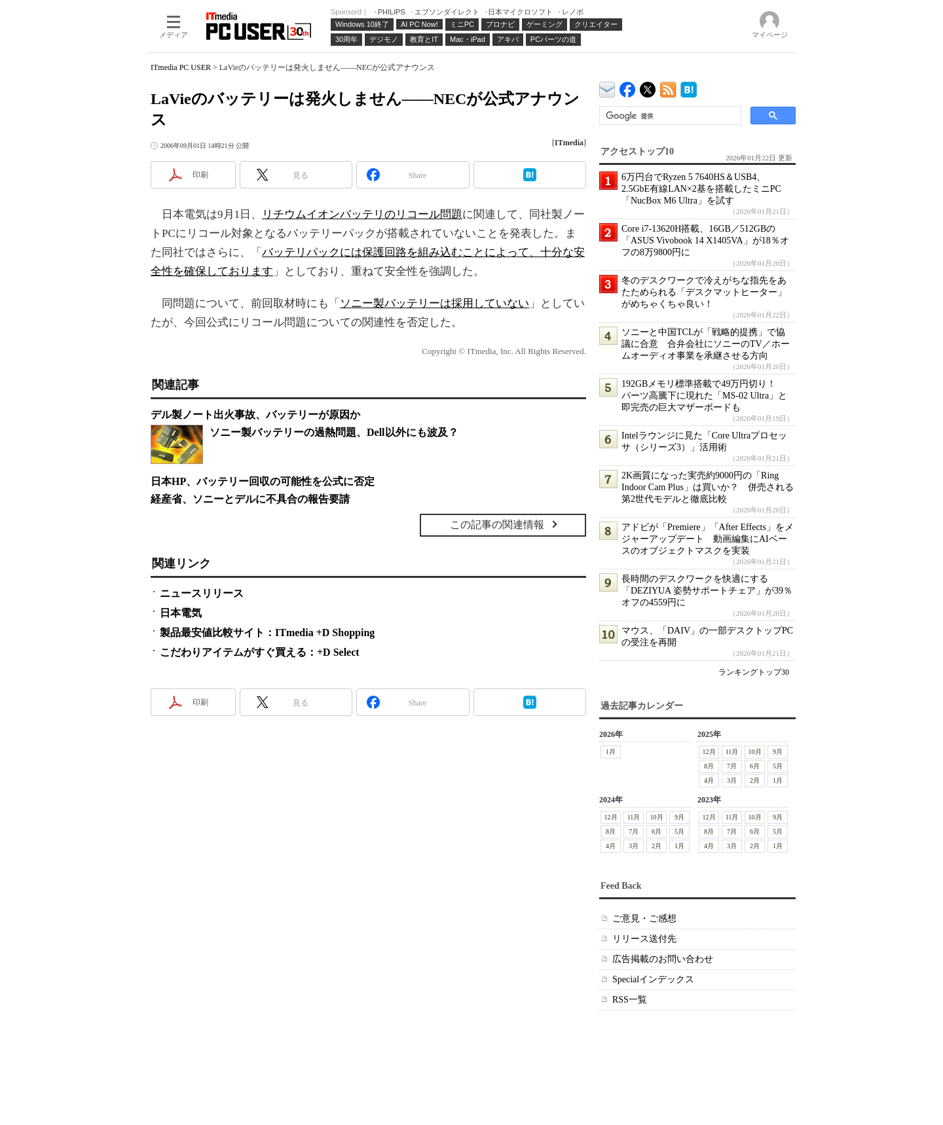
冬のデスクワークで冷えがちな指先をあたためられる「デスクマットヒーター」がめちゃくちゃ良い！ (703, 292)
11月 (732, 751)
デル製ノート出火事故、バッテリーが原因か (255, 414)
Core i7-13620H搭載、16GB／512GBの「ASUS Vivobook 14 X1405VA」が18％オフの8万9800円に (705, 240)
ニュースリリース (202, 593)
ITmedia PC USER (181, 67)
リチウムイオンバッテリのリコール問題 (362, 214)
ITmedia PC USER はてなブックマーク (688, 87)
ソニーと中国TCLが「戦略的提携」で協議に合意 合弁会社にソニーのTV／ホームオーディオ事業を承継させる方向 (705, 344)
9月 (778, 751)
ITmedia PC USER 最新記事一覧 (668, 87)
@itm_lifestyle (648, 87)
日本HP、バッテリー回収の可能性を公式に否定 (263, 481)
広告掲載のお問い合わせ (662, 959)
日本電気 (181, 612)
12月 (709, 751)
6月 (755, 766)
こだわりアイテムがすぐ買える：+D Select (260, 652)
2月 (755, 780)
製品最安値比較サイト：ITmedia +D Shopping (267, 632)
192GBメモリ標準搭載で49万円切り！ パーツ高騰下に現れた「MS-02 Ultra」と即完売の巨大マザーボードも (704, 395)
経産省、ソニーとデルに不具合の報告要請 (250, 499)
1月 (611, 751)
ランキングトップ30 (753, 672)
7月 (732, 766)
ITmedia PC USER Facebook (627, 87)
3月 (732, 780)
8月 (709, 766)
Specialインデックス (653, 979)
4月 (709, 780)
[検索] (669, 116)
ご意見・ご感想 (644, 918)
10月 (755, 751)
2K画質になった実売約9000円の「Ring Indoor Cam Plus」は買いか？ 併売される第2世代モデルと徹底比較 (707, 487)
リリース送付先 (644, 939)
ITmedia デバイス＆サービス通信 (607, 87)
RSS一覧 (629, 1000)
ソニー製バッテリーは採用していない (434, 303)
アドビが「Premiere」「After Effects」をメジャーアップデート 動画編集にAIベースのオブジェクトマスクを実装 (707, 539)
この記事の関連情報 (497, 524)
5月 (778, 766)
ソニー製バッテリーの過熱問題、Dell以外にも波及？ (334, 432)
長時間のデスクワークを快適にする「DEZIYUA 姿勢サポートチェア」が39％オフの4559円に (706, 590)
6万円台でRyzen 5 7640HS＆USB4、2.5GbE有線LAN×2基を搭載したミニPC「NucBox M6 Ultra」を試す (701, 188)
